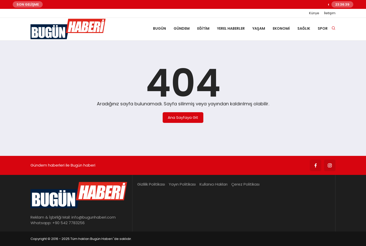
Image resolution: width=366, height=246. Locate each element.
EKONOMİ (281, 28)
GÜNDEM (182, 28)
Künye (314, 13)
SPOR (323, 28)
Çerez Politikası (245, 184)
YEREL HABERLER (231, 28)
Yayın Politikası (182, 184)
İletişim (330, 13)
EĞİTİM (203, 28)
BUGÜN (159, 28)
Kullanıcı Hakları (213, 184)
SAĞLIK (303, 28)
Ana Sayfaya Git (183, 117)
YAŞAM (258, 28)
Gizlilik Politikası (151, 184)
